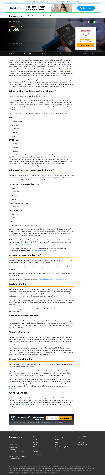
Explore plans (86, 8)
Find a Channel (82, 439)
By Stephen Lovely (17, 43)
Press (34, 449)
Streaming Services (33, 16)
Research (36, 451)
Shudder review (24, 404)
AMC (65, 64)
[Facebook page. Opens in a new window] (13, 442)
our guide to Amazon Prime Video (44, 250)
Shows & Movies (29, 54)
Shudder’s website (15, 373)
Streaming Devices (49, 16)
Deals (71, 54)
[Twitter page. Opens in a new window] (10, 442)
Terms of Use (13, 447)
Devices (44, 54)
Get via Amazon (85, 45)
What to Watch (37, 454)
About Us (36, 439)
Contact (35, 442)
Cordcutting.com (39, 302)
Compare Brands (82, 444)
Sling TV (57, 449)
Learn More (77, 1)
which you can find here (22, 244)
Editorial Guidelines (39, 447)
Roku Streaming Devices (62, 447)
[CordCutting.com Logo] (15, 16)
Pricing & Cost (58, 54)
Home (10, 21)
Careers (35, 444)
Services (14, 21)
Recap (94, 54)
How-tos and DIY (82, 442)
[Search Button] (93, 16)
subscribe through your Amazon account (53, 279)
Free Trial (83, 54)
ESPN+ (57, 439)
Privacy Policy (13, 444)
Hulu (56, 442)
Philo (56, 444)
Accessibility (12, 449)
